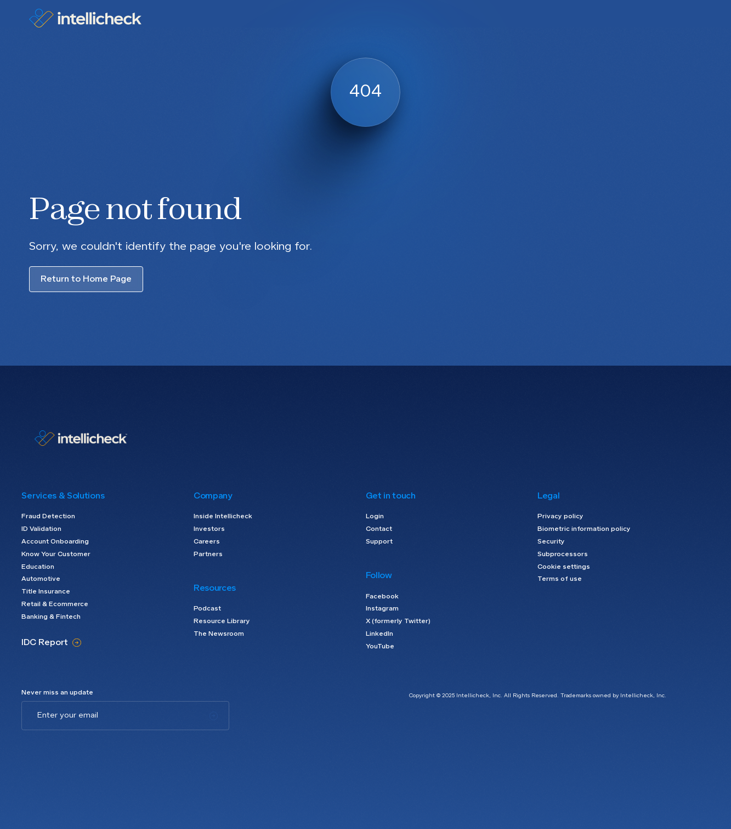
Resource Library (222, 621)
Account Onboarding (55, 542)
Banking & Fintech (51, 617)
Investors (209, 529)
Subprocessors (562, 554)
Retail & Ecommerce (54, 604)
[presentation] (104, 751)
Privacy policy (560, 516)
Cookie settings (563, 567)
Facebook (382, 596)
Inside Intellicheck (223, 516)
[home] (85, 18)
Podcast (207, 609)
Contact (379, 529)
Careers (207, 542)
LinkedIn (379, 634)
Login (375, 516)
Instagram (382, 609)
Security (551, 542)
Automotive (40, 579)
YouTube (380, 646)
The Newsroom (219, 634)
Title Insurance (45, 592)
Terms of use (559, 579)
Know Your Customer (55, 554)
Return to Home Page (86, 279)
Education (37, 567)
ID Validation (41, 529)
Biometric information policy (584, 529)
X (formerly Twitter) (398, 621)
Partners (208, 554)
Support (379, 542)
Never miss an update (57, 693)
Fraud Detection (48, 516)
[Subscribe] (213, 715)
